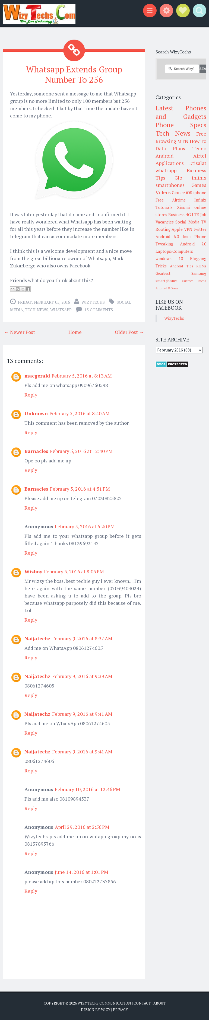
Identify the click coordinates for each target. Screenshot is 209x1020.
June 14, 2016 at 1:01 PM (81, 871)
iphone (199, 192)
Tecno (199, 148)
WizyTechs (93, 302)
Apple (177, 229)
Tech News (36, 309)
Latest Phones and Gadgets (181, 112)
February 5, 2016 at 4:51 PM (80, 488)
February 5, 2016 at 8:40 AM (79, 413)
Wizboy (33, 571)
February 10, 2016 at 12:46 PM (87, 789)
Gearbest (163, 273)
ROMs (201, 266)
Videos (163, 192)
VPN (188, 229)
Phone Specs (181, 124)
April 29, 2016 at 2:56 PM (82, 826)
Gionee (178, 192)
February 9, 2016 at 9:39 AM (82, 676)
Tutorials (164, 207)
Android (164, 155)
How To (198, 141)
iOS (189, 192)
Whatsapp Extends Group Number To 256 (74, 74)
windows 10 (169, 258)
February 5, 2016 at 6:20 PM (85, 526)
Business (176, 214)
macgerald (37, 375)
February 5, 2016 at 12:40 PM (81, 450)
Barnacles (36, 450)
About (159, 1002)
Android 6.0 (167, 236)
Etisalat (197, 163)
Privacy (120, 1009)
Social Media (187, 222)
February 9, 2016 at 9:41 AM (82, 713)
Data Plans (170, 148)
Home (75, 331)
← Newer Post (19, 331)
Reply (30, 394)
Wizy (105, 1009)
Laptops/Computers (174, 251)
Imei (187, 236)
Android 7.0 (193, 244)
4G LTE (192, 214)
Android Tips (181, 266)
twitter (200, 229)
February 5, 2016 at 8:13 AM (82, 375)
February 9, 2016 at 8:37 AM (82, 638)
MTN (182, 141)
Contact (142, 1002)
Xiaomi (183, 207)
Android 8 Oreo (167, 288)
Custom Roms (194, 281)
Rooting (163, 229)
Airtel (199, 155)
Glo (178, 177)
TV (203, 222)
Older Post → (129, 331)
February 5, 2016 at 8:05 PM (74, 571)
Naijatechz (37, 638)
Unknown (36, 413)
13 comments (98, 309)
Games (198, 185)
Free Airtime (171, 200)
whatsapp (61, 309)
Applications (170, 163)
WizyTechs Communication (104, 1002)
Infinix (200, 200)
